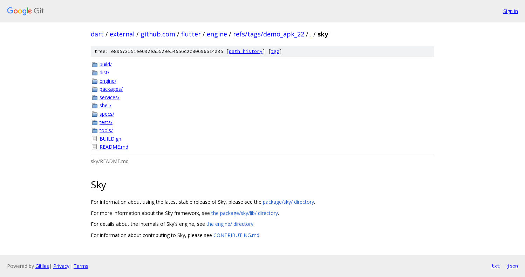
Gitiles (42, 266)
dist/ (104, 72)
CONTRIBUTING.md (236, 235)
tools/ (106, 130)
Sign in (510, 11)
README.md (114, 146)
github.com (158, 34)
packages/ (111, 89)
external (122, 34)
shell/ (105, 105)
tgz (275, 51)
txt (495, 266)
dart (97, 34)
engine (217, 34)
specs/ (107, 113)
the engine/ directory (229, 224)
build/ (106, 64)
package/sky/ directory (288, 201)
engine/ (108, 80)
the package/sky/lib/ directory (244, 213)
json (512, 266)
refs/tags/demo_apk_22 (268, 34)
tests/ (106, 122)
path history (245, 51)
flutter (191, 34)
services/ (110, 97)
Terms (81, 266)
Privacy (61, 266)
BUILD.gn (110, 138)
